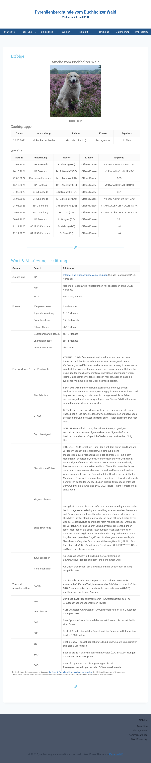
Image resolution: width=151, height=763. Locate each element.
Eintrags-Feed (140, 730)
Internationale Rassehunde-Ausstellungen (85, 275)
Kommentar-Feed (138, 734)
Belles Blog (47, 31)
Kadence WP (116, 754)
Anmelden (142, 726)
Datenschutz (122, 31)
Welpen (66, 31)
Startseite (9, 31)
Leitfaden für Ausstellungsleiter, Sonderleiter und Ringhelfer (70, 672)
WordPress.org (139, 739)
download (104, 31)
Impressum (141, 31)
